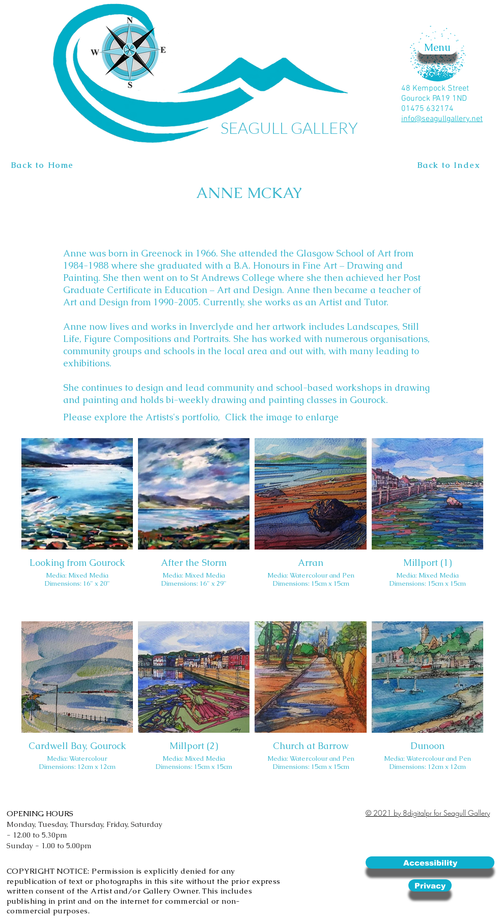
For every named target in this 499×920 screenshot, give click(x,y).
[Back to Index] (450, 165)
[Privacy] (430, 885)
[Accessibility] (430, 862)
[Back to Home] (44, 165)
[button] (437, 47)
